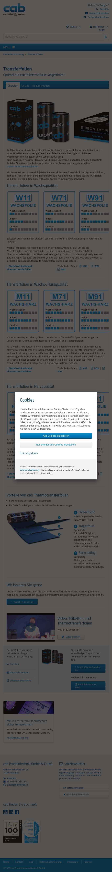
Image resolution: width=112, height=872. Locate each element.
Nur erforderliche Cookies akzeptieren (56, 444)
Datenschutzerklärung (30, 469)
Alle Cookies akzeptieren (56, 436)
